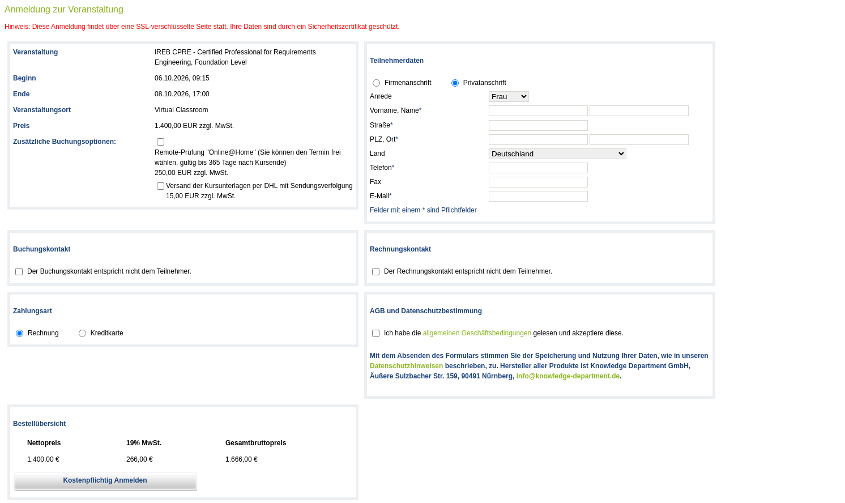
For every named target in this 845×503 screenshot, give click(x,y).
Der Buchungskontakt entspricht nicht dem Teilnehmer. (109, 271)
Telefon (382, 168)
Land (377, 153)
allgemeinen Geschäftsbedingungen (477, 333)
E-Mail (381, 196)
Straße (381, 125)
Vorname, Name (395, 110)
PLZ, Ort (384, 139)
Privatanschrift (484, 83)
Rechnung (43, 333)
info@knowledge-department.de (568, 376)
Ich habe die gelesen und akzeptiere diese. (504, 333)
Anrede (381, 96)
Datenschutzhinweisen (406, 366)
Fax (375, 182)
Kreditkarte (107, 333)
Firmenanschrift (408, 83)
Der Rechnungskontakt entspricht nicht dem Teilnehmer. (468, 271)
